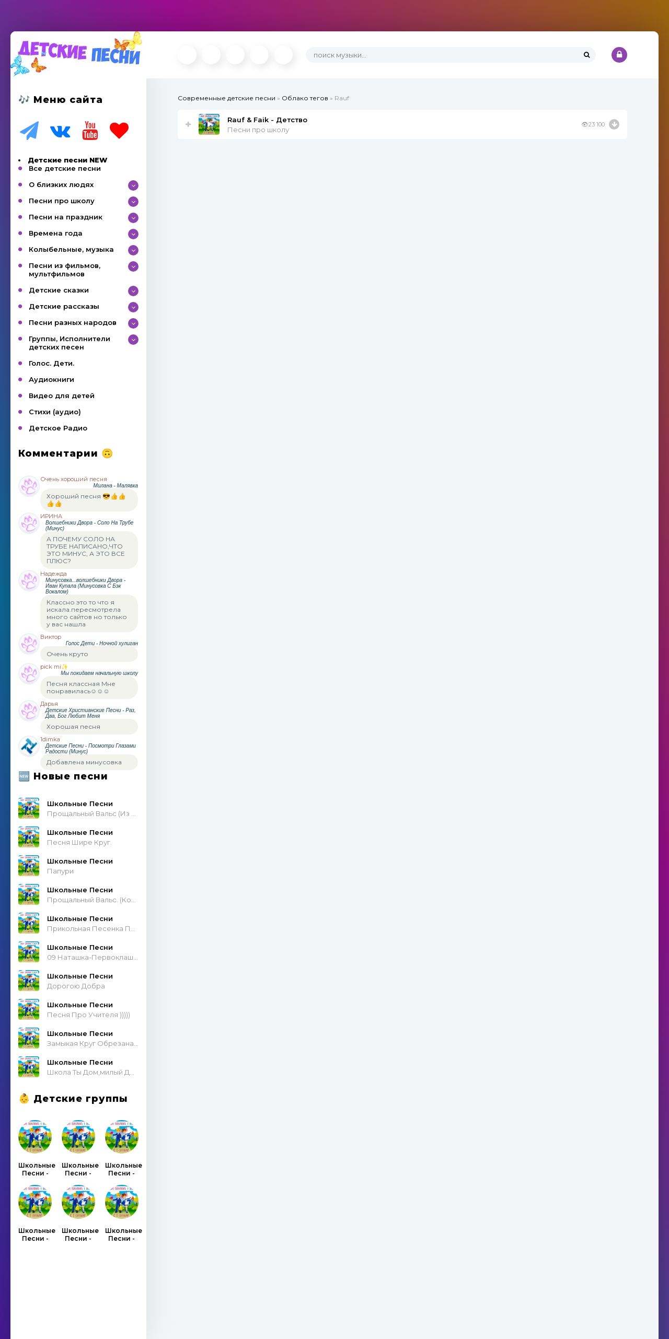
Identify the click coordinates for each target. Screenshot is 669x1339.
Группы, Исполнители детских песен (69, 342)
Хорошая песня (73, 726)
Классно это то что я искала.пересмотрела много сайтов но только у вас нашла (87, 613)
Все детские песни (65, 168)
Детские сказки (59, 290)
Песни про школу (62, 200)
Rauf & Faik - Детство (267, 119)
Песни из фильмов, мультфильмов (64, 269)
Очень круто (67, 654)
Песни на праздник (65, 217)
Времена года (56, 233)
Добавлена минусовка (84, 762)
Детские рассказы (64, 306)
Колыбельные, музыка (71, 249)
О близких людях (61, 184)
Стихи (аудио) (55, 411)
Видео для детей (62, 395)
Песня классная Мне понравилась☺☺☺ (81, 687)
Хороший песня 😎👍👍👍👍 (86, 499)
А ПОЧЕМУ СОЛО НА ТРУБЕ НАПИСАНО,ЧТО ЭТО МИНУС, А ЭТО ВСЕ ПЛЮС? (86, 550)
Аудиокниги (51, 379)
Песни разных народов (73, 322)
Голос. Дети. (51, 363)
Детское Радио (58, 428)
